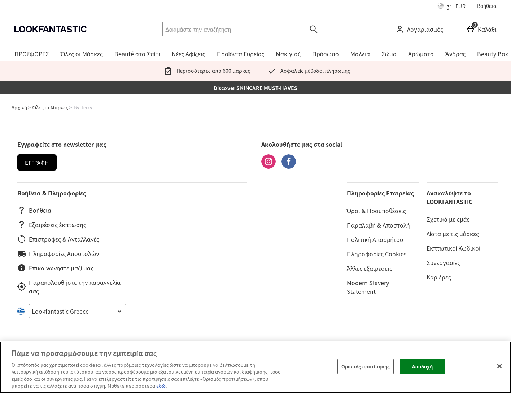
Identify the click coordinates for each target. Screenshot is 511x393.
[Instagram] (268, 166)
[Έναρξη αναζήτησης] (314, 29)
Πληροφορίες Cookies (376, 254)
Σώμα (389, 53)
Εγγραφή (37, 163)
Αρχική (19, 107)
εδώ (161, 385)
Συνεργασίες (443, 262)
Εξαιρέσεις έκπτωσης (51, 224)
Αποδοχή (422, 366)
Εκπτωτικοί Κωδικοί (453, 248)
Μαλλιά (360, 53)
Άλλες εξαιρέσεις (369, 268)
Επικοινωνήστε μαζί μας (55, 268)
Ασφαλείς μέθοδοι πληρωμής (307, 70)
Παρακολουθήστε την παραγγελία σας (69, 286)
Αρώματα (421, 53)
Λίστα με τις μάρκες (453, 233)
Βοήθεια (487, 5)
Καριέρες (439, 277)
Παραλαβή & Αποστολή (378, 225)
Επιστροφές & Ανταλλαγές (58, 239)
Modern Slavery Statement (368, 287)
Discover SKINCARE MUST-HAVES (256, 88)
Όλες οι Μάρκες (82, 53)
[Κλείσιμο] (499, 366)
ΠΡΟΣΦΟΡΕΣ (31, 53)
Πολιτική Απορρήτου (375, 239)
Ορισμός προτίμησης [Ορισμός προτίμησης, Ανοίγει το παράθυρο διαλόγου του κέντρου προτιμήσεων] (365, 366)
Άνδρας (455, 53)
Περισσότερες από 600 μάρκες (205, 70)
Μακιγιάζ (288, 53)
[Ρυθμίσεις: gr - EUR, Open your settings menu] (451, 6)
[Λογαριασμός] (421, 29)
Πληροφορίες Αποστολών (58, 253)
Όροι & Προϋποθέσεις (376, 210)
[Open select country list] (77, 311)
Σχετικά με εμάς (448, 219)
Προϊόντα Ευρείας (241, 53)
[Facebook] (288, 166)
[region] (255, 367)
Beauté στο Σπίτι (137, 53)
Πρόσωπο (325, 53)
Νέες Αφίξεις (188, 53)
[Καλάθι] (482, 29)
